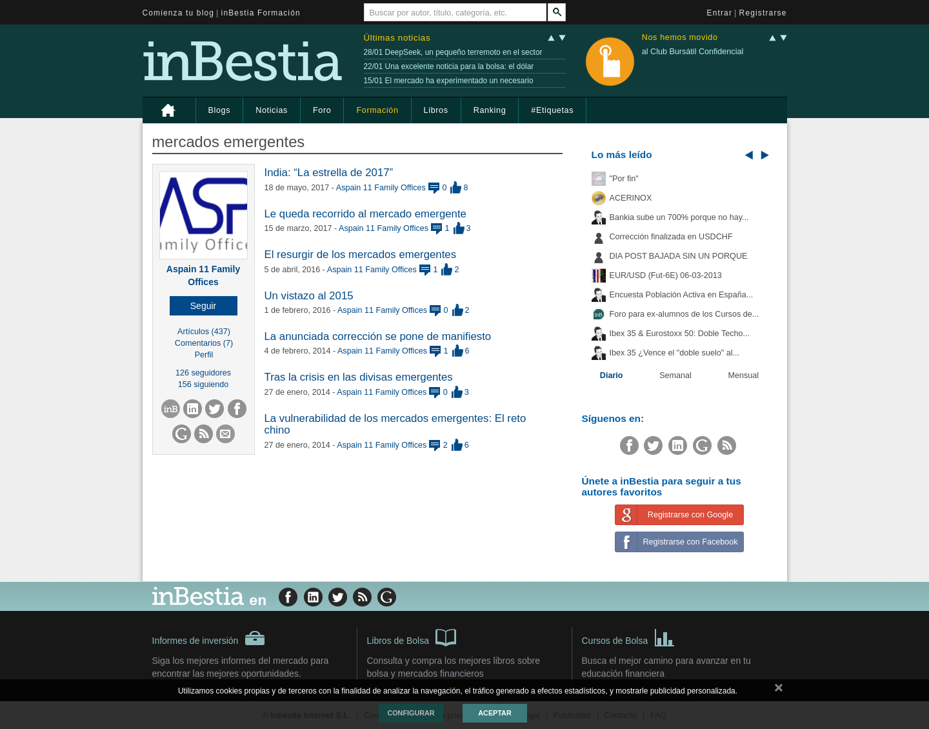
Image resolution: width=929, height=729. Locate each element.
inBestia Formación (261, 12)
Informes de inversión (209, 638)
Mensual (743, 375)
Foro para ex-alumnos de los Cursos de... (684, 314)
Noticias (271, 110)
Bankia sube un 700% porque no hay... (679, 217)
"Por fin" (624, 178)
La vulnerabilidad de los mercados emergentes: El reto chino (395, 424)
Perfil (204, 354)
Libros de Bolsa (412, 636)
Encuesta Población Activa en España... (682, 294)
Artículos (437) (203, 331)
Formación (377, 110)
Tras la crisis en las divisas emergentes (359, 377)
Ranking (490, 110)
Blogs (219, 110)
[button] (203, 306)
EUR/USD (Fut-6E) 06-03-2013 (666, 275)
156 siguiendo (203, 384)
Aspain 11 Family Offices (381, 187)
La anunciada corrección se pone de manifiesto (378, 336)
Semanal (675, 375)
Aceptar (494, 713)
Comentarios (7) (204, 343)
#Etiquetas (552, 110)
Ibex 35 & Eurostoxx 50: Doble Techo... (680, 333)
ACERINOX (631, 198)
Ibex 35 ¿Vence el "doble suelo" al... (674, 352)
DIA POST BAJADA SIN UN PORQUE (679, 256)
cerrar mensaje (779, 690)
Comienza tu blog (179, 12)
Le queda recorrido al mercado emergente (365, 214)
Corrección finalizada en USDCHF (671, 236)
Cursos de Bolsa (628, 636)
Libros (436, 110)
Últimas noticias (397, 38)
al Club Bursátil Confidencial (693, 51)
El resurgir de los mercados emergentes (361, 254)
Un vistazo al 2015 (309, 296)
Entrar (720, 12)
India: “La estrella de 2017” (329, 172)
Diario (611, 375)
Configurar (410, 713)
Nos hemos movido (680, 38)
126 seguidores (203, 372)
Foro (322, 110)
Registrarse (763, 12)
